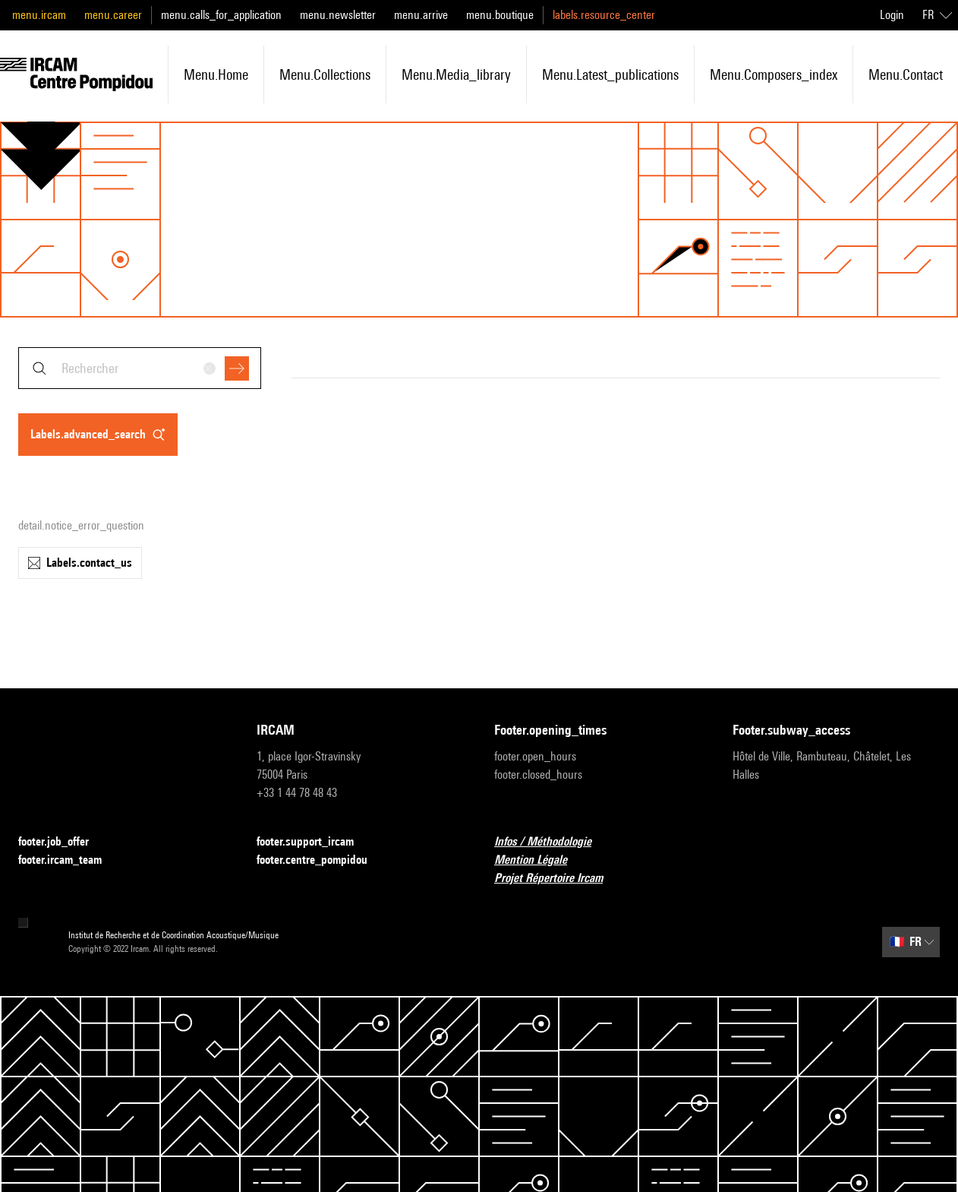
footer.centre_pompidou (321, 860)
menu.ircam (39, 15)
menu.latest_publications (610, 74)
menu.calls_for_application (221, 15)
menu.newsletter (338, 15)
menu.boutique (500, 15)
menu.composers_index (773, 74)
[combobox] (139, 368)
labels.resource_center (604, 15)
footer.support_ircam (314, 842)
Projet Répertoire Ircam (557, 879)
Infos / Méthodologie (552, 842)
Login (892, 15)
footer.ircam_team (69, 860)
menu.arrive (421, 15)
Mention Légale (539, 860)
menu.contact (905, 74)
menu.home (216, 74)
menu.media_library (456, 74)
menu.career (113, 15)
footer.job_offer (62, 842)
